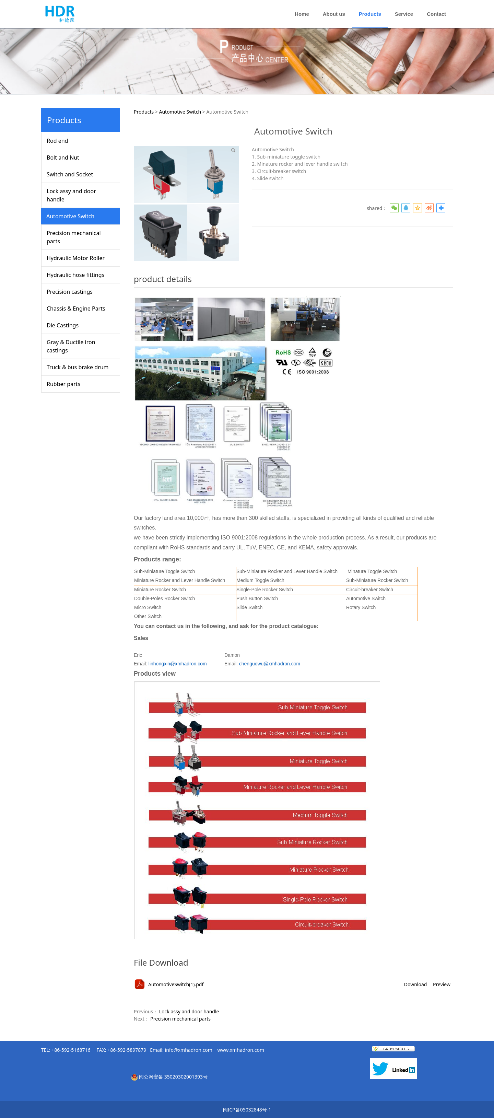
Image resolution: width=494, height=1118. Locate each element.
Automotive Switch (70, 216)
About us (334, 14)
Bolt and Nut (63, 157)
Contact (436, 14)
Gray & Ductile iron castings (71, 346)
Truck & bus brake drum (78, 367)
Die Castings (63, 325)
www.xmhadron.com (240, 1050)
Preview (441, 984)
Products (370, 14)
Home (302, 14)
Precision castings (70, 291)
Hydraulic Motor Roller (76, 258)
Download (415, 984)
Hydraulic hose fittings (75, 275)
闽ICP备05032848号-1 (247, 1109)
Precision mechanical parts (74, 237)
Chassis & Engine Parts (76, 308)
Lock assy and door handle (71, 195)
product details (163, 278)
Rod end (57, 140)
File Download (161, 962)
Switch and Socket (70, 174)
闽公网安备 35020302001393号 (173, 1076)
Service (404, 14)
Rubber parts (63, 384)
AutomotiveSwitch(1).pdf (175, 984)
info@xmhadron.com (188, 1050)
